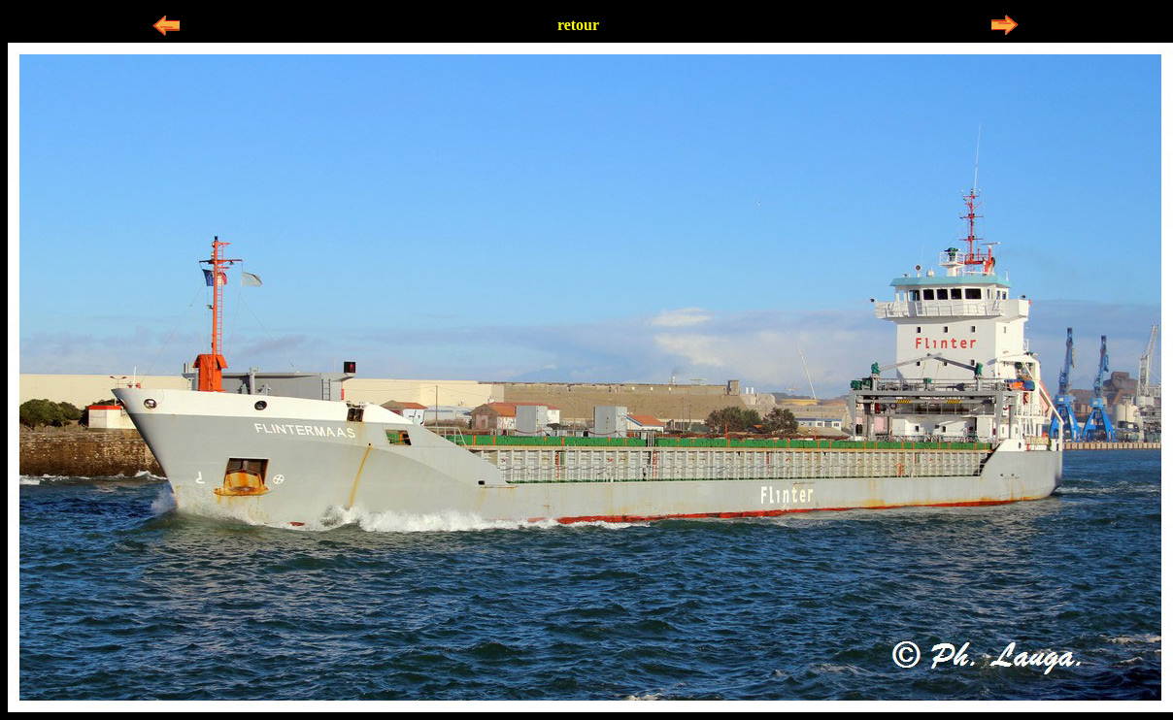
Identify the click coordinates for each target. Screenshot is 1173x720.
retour (578, 24)
